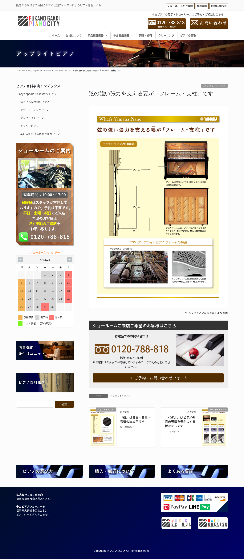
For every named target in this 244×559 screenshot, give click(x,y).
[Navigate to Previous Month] (20, 259)
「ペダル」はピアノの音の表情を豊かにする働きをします (180, 421)
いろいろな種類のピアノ (34, 102)
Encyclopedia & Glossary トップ (37, 94)
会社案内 (202, 6)
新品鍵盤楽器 (98, 35)
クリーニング (166, 35)
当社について (74, 35)
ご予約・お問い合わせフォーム (158, 378)
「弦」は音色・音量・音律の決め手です (135, 419)
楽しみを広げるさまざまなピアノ (40, 134)
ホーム (54, 35)
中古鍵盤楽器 (123, 35)
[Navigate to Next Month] (69, 259)
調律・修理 (145, 35)
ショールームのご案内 (180, 6)
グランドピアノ (29, 126)
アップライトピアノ (214, 86)
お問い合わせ (219, 6)
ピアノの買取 (188, 35)
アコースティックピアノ (34, 110)
